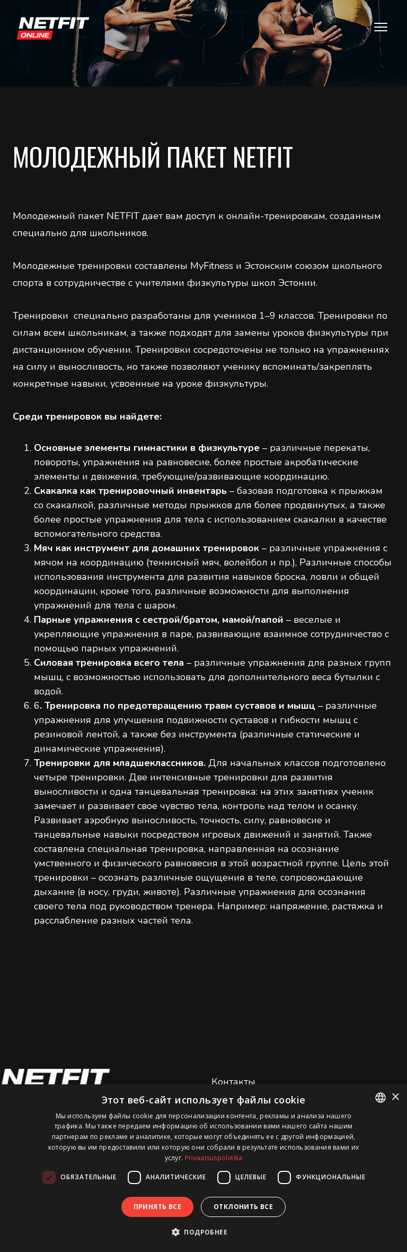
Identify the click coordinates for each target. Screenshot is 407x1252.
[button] (203, 1232)
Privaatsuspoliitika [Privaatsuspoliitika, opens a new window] (214, 1157)
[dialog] (203, 1168)
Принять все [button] (157, 1206)
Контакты (233, 1081)
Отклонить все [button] (243, 1206)
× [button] (395, 1097)
